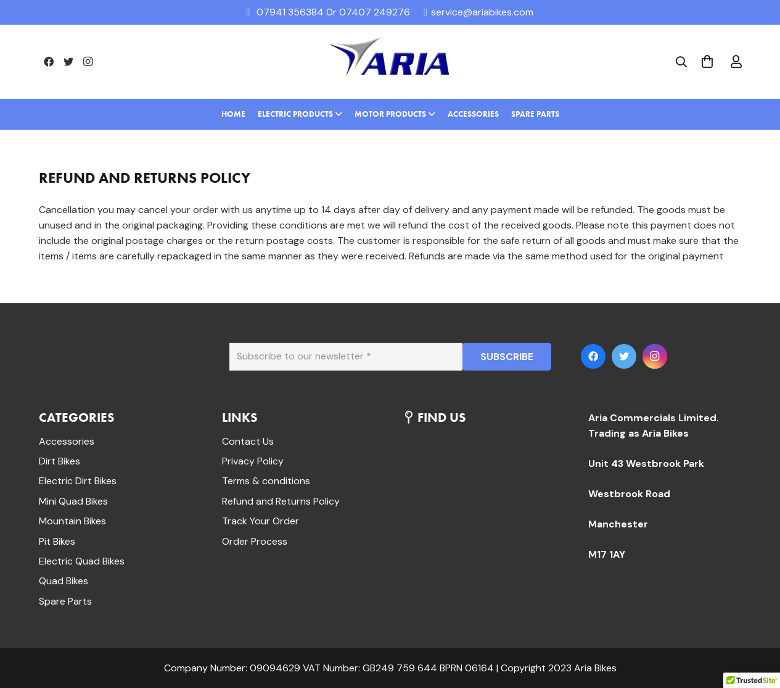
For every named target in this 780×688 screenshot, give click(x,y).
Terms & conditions (266, 480)
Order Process (254, 541)
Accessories (66, 441)
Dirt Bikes (59, 461)
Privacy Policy (253, 461)
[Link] (390, 62)
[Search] (681, 62)
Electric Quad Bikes (82, 561)
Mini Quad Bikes (73, 501)
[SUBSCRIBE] (506, 357)
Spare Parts (65, 601)
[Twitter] (68, 62)
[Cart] (707, 62)
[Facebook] (49, 62)
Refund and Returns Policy (281, 501)
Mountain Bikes (72, 520)
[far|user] (736, 62)
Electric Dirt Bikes (78, 480)
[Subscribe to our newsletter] (345, 357)
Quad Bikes (63, 580)
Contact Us (248, 441)
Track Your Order (260, 520)
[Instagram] (88, 62)
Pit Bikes (57, 541)
